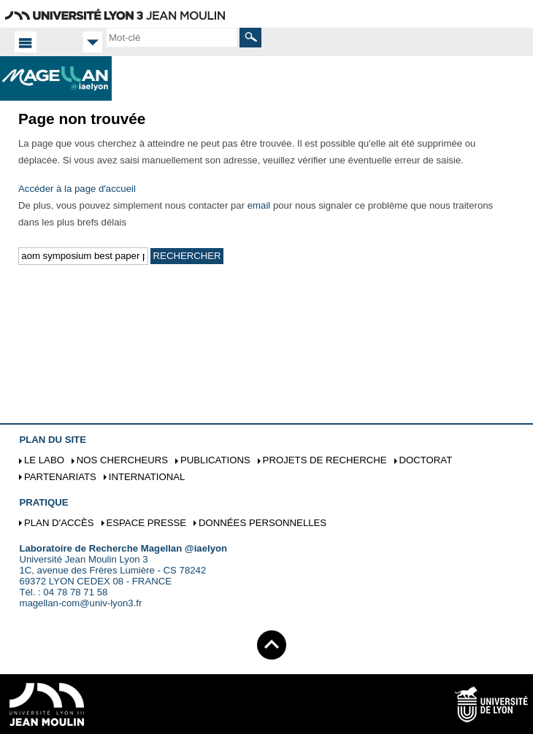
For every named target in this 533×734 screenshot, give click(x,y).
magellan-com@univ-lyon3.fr (80, 603)
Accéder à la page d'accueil (77, 188)
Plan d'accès (59, 522)
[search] (171, 37)
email (259, 205)
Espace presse (146, 522)
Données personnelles (262, 522)
